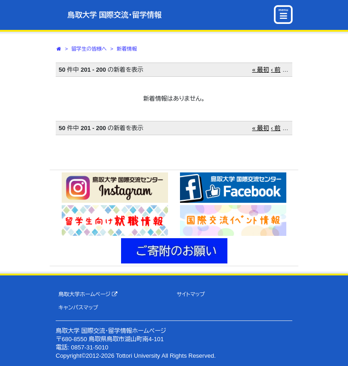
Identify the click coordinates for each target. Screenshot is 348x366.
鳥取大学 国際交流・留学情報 (115, 15)
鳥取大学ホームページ (88, 294)
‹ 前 (276, 69)
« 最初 (260, 69)
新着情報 (127, 48)
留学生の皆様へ (89, 48)
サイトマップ (191, 294)
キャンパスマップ (78, 307)
